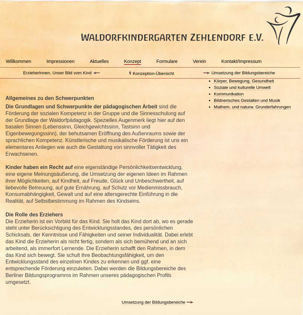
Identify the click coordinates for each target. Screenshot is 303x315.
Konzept (132, 61)
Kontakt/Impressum (241, 61)
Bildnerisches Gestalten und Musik (247, 100)
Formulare (167, 61)
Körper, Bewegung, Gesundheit (244, 81)
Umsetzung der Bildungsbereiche (243, 72)
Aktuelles (99, 61)
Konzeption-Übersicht (153, 73)
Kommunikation (229, 93)
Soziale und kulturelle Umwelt (242, 87)
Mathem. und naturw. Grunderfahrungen (252, 106)
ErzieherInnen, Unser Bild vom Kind (57, 72)
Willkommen (18, 61)
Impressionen (60, 61)
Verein (199, 61)
